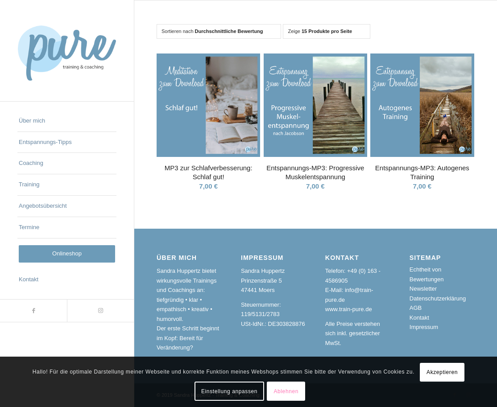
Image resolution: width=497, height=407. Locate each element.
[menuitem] (66, 121)
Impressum (424, 327)
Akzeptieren (442, 372)
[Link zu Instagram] (100, 311)
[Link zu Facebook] (33, 311)
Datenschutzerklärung (438, 298)
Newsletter (423, 288)
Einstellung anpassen (229, 391)
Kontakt (419, 317)
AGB (416, 307)
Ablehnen (285, 391)
